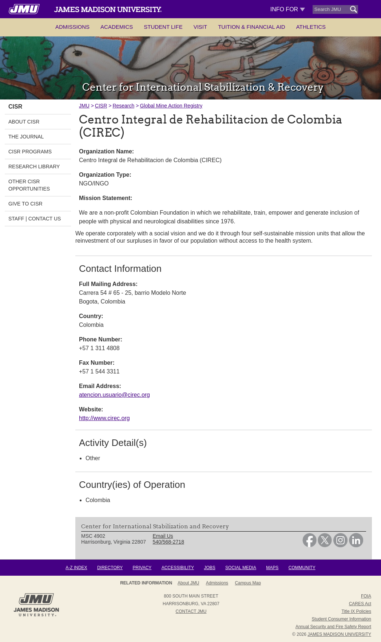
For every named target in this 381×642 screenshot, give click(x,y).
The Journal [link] (26, 137)
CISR (101, 106)
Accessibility (178, 567)
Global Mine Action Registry (171, 106)
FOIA (366, 596)
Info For (287, 9)
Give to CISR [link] (25, 204)
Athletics (311, 27)
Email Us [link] (163, 536)
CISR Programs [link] (30, 151)
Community (302, 567)
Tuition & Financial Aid (251, 27)
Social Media (240, 567)
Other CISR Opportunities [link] (29, 185)
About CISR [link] (23, 122)
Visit (200, 27)
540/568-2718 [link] (168, 542)
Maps (272, 567)
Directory (110, 567)
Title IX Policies (356, 611)
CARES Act (360, 603)
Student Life (163, 27)
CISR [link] (15, 106)
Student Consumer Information (341, 619)
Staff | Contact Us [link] (34, 219)
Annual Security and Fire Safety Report (333, 626)
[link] (309, 545)
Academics (116, 27)
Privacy (142, 567)
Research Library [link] (34, 166)
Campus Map (248, 583)
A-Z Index (76, 567)
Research (123, 106)
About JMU (188, 583)
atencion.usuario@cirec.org (114, 395)
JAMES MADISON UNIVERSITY (339, 634)
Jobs (209, 567)
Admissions (72, 27)
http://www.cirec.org (104, 418)
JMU (84, 106)
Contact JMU (191, 611)
